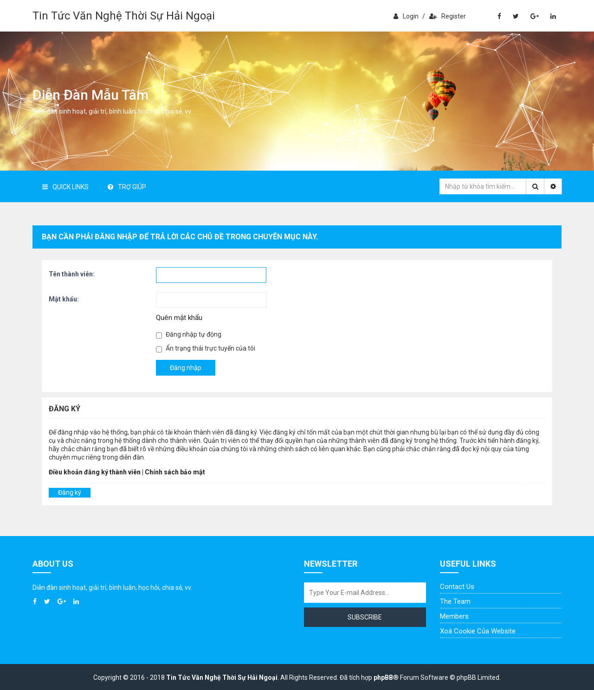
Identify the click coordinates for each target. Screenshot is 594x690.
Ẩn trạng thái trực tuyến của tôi (205, 348)
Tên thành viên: (72, 274)
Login (406, 16)
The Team (455, 601)
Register (447, 16)
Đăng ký (69, 492)
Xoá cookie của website (478, 631)
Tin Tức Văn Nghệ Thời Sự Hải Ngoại (123, 15)
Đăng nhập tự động (188, 335)
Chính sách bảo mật (175, 472)
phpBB (383, 677)
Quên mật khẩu (179, 317)
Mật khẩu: (64, 299)
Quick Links (65, 187)
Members (454, 616)
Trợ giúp (127, 187)
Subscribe (365, 617)
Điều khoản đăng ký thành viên (95, 472)
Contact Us (457, 586)
